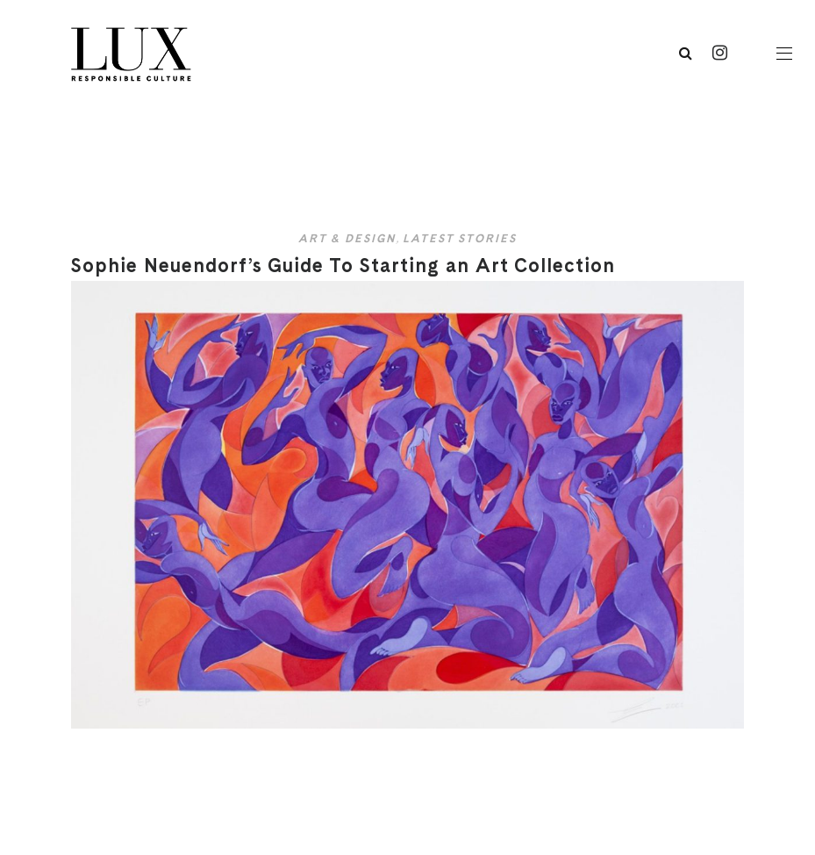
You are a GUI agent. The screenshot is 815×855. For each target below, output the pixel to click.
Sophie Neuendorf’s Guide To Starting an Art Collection (343, 265)
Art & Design (347, 238)
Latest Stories (460, 238)
